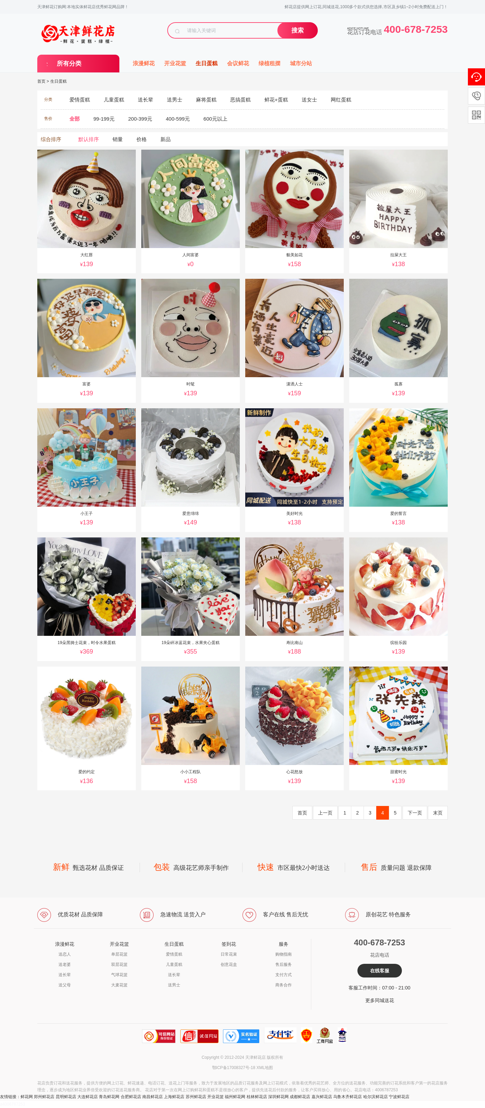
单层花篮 (119, 954)
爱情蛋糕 (174, 954)
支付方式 (283, 974)
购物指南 (283, 954)
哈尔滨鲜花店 (375, 1096)
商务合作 (283, 985)
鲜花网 (27, 1096)
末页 (438, 813)
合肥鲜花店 (131, 1096)
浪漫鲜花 (144, 63)
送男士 (174, 985)
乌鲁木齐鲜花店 (347, 1096)
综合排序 (51, 139)
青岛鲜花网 (109, 1096)
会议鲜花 (238, 63)
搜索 (297, 30)
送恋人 (64, 954)
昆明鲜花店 (66, 1096)
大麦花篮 (119, 985)
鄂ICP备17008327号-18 (233, 1067)
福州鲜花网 (235, 1096)
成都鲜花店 (300, 1096)
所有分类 (69, 63)
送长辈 (64, 974)
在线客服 (379, 970)
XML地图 (265, 1067)
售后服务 (283, 964)
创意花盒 (229, 964)
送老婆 (64, 964)
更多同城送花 (379, 1000)
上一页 (325, 813)
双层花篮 (119, 964)
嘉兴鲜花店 (322, 1096)
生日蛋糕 (207, 63)
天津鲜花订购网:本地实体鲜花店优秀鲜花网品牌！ (83, 6)
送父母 (64, 985)
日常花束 (229, 954)
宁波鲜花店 (399, 1096)
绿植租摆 (269, 63)
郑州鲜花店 (44, 1096)
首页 (41, 81)
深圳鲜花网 (278, 1096)
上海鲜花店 (174, 1096)
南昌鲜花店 (152, 1096)
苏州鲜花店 (196, 1096)
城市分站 (301, 63)
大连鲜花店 (87, 1096)
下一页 (415, 813)
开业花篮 (175, 63)
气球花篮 (119, 974)
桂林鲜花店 (257, 1096)
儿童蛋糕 (174, 964)
